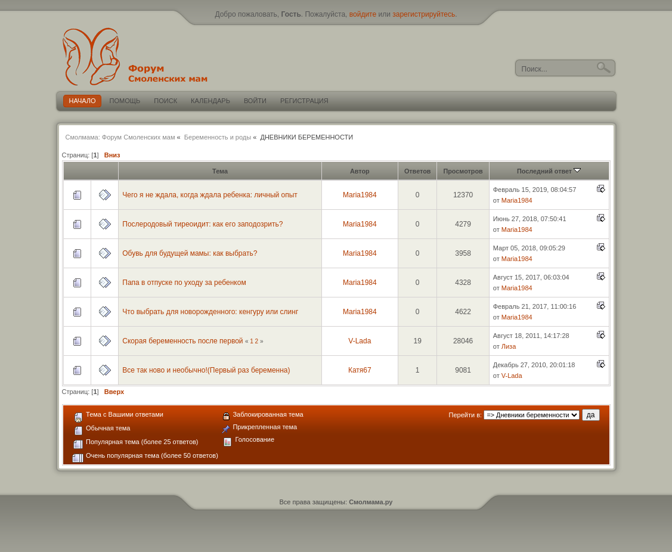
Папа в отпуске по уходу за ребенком (184, 282)
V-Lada (359, 341)
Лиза (508, 346)
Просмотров (462, 171)
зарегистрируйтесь (423, 14)
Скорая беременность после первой (182, 341)
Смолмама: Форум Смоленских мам (120, 137)
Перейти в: (465, 414)
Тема (220, 171)
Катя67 (359, 370)
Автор (360, 171)
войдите (362, 14)
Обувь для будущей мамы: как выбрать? (189, 253)
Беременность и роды (217, 137)
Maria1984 (360, 195)
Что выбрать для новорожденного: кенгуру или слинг (210, 312)
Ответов (417, 171)
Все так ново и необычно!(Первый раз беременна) (206, 370)
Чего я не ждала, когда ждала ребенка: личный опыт (210, 195)
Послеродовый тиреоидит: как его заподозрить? (202, 224)
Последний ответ (549, 171)
